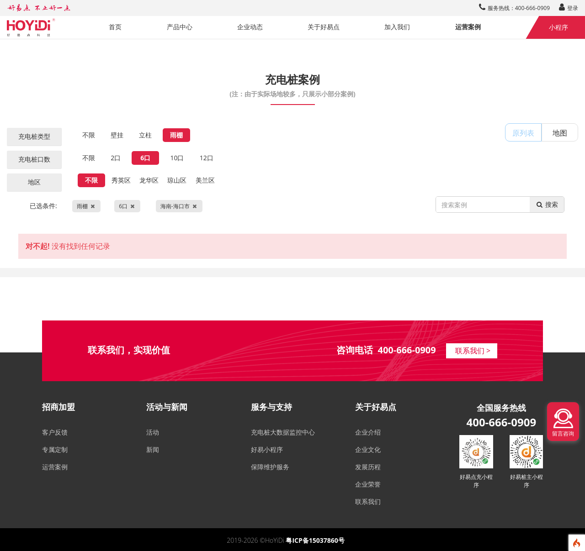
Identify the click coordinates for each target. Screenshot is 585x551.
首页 (115, 26)
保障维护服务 (270, 466)
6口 (145, 157)
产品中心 (179, 26)
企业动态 (250, 26)
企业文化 (368, 449)
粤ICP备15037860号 (315, 540)
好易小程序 (267, 449)
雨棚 (176, 135)
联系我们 (368, 501)
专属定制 (55, 449)
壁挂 (117, 135)
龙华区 (149, 180)
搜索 (547, 204)
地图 (560, 133)
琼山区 (176, 180)
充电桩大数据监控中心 (283, 432)
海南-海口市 (179, 206)
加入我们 (397, 26)
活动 (152, 432)
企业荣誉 (368, 484)
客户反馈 (55, 432)
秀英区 (121, 180)
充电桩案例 (292, 84)
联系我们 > (472, 351)
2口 (116, 157)
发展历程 (368, 466)
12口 (206, 157)
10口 (177, 157)
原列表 (523, 133)
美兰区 (205, 180)
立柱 (145, 135)
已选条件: (116, 206)
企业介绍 (368, 432)
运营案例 (468, 26)
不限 (88, 135)
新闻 (152, 449)
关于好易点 (324, 26)
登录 (568, 8)
